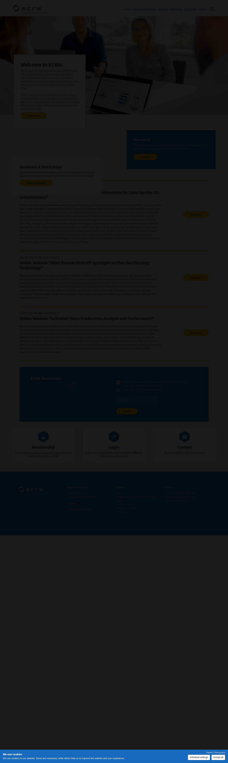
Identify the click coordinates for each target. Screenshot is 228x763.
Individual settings (199, 757)
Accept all (218, 757)
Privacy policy (219, 752)
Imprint (209, 752)
